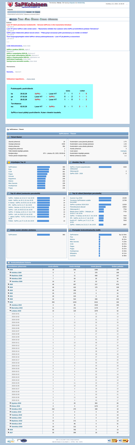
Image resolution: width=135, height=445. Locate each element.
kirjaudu (72, 3)
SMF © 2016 (66, 439)
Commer (73, 256)
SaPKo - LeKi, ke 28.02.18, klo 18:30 (20, 214)
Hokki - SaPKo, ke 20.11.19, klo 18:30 (20, 200)
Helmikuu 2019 (16, 424)
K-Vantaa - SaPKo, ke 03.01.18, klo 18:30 (22, 203)
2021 (11, 296)
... (30, 79)
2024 (11, 287)
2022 (11, 293)
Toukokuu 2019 (16, 415)
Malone (10, 181)
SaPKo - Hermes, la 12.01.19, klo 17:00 (21, 207)
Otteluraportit (74, 171)
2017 (11, 432)
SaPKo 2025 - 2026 (76, 173)
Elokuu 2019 (15, 406)
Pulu (9, 169)
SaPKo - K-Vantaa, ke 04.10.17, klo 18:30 (83, 216)
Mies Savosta (12, 183)
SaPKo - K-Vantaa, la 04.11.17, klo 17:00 (21, 212)
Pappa (10, 174)
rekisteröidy (81, 3)
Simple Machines (74, 439)
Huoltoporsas (12, 185)
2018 (11, 430)
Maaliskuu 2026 (16, 275)
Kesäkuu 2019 (16, 412)
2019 (11, 302)
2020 (11, 299)
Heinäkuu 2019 (16, 409)
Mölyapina (73, 253)
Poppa (10, 188)
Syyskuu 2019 (16, 403)
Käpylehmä (12, 178)
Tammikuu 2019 (16, 426)
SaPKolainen (12, 167)
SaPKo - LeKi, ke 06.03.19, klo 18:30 (20, 210)
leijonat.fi (18, 72)
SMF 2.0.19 (59, 439)
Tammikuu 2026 (16, 281)
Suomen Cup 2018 (76, 198)
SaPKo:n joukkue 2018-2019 (79, 204)
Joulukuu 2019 (16, 305)
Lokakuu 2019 (16, 311)
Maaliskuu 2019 (16, 421)
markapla (124, 151)
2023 (11, 290)
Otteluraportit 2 (75, 209)
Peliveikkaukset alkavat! (77, 207)
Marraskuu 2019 (16, 308)
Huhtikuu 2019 (16, 418)
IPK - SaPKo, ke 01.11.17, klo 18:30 (20, 205)
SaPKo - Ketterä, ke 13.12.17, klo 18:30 (21, 198)
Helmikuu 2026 (16, 278)
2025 (11, 284)
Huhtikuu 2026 (16, 272)
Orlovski (11, 176)
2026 (11, 270)
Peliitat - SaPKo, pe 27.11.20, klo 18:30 (21, 221)
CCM (10, 171)
